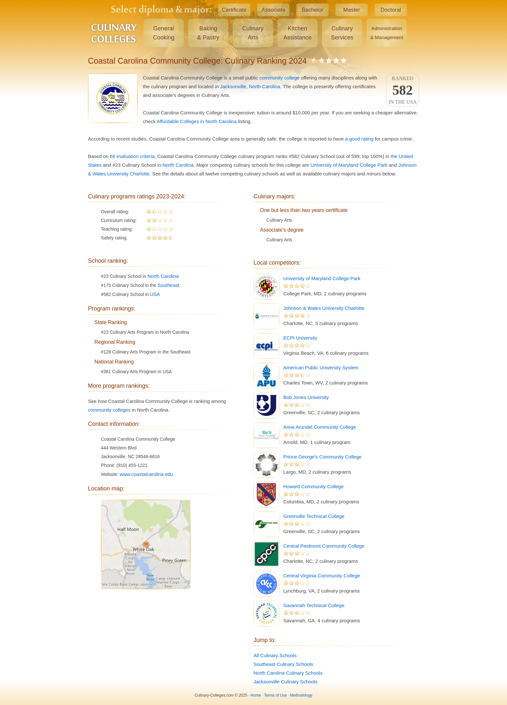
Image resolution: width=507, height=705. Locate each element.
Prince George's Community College (322, 456)
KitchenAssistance (297, 33)
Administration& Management (386, 33)
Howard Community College (313, 486)
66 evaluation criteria (132, 156)
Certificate (234, 10)
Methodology (301, 695)
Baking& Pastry (208, 33)
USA (155, 294)
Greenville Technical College (313, 516)
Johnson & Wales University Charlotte (323, 308)
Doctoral (391, 10)
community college (279, 77)
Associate (274, 10)
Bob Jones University (306, 397)
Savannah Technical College (313, 605)
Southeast (168, 285)
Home (256, 695)
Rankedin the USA (402, 90)
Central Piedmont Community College (323, 546)
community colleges (109, 410)
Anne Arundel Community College (319, 427)
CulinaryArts (253, 33)
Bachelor (312, 10)
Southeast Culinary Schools (283, 664)
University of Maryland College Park (348, 165)
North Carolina (264, 86)
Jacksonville (233, 86)
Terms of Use (275, 695)
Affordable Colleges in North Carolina (197, 121)
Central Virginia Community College (321, 575)
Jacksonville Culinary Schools (285, 681)
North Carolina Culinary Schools (287, 673)
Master (351, 10)
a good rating (359, 139)
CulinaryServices (342, 33)
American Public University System (321, 367)
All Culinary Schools (275, 655)
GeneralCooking (163, 33)
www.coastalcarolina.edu (146, 474)
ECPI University (300, 338)
